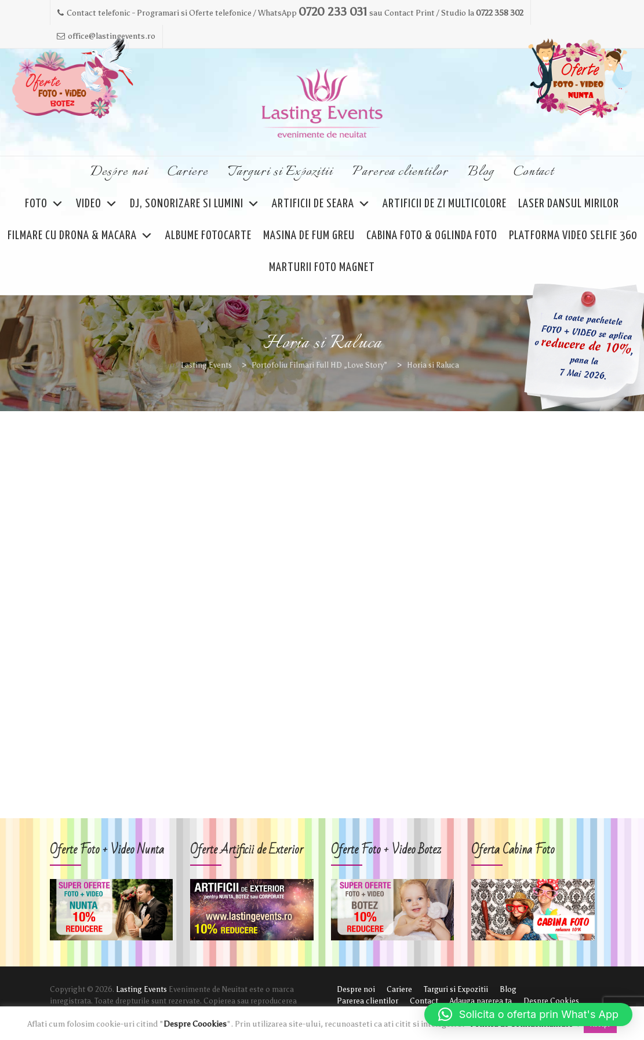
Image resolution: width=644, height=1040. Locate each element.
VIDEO (97, 204)
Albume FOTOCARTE (208, 235)
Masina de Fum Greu (309, 235)
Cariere (188, 172)
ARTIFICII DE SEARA (321, 204)
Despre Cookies (551, 1001)
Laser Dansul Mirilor (568, 204)
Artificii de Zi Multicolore (445, 204)
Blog (481, 172)
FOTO (44, 204)
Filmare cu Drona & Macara (81, 236)
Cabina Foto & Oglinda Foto (431, 235)
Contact (534, 172)
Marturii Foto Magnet (322, 267)
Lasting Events (141, 989)
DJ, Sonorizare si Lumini (195, 204)
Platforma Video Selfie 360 (573, 235)
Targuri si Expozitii (280, 172)
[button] (528, 1014)
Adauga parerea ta (481, 1001)
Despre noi (119, 172)
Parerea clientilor (400, 172)
